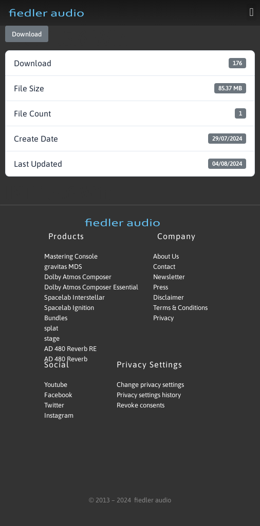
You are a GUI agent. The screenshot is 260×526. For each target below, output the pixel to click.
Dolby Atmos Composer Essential (82, 287)
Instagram (58, 415)
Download (27, 34)
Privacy (163, 318)
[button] (251, 12)
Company (179, 236)
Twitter (54, 405)
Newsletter (169, 277)
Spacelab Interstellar (74, 297)
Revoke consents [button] (140, 405)
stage (52, 338)
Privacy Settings (152, 364)
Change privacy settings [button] (150, 384)
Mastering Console (71, 256)
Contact (164, 266)
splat (51, 328)
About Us (166, 256)
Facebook (58, 395)
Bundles (55, 318)
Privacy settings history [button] (149, 395)
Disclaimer (168, 297)
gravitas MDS (63, 266)
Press (160, 287)
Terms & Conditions (180, 307)
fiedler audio (152, 500)
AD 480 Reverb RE (70, 349)
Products (68, 236)
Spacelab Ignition (69, 307)
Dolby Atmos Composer (78, 277)
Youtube (55, 384)
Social (59, 364)
